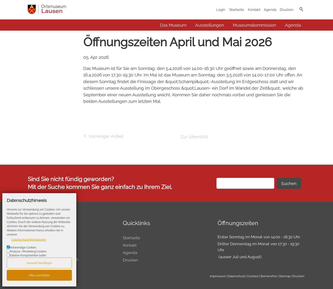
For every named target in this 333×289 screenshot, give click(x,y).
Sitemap (284, 276)
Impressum (218, 276)
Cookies (253, 276)
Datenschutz (236, 276)
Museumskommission (254, 25)
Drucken (286, 10)
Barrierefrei (269, 276)
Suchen (288, 183)
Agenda (270, 10)
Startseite (236, 10)
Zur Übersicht (194, 136)
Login (220, 10)
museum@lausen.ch (60, 259)
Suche (301, 15)
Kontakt (254, 10)
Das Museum (173, 25)
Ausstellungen (209, 25)
